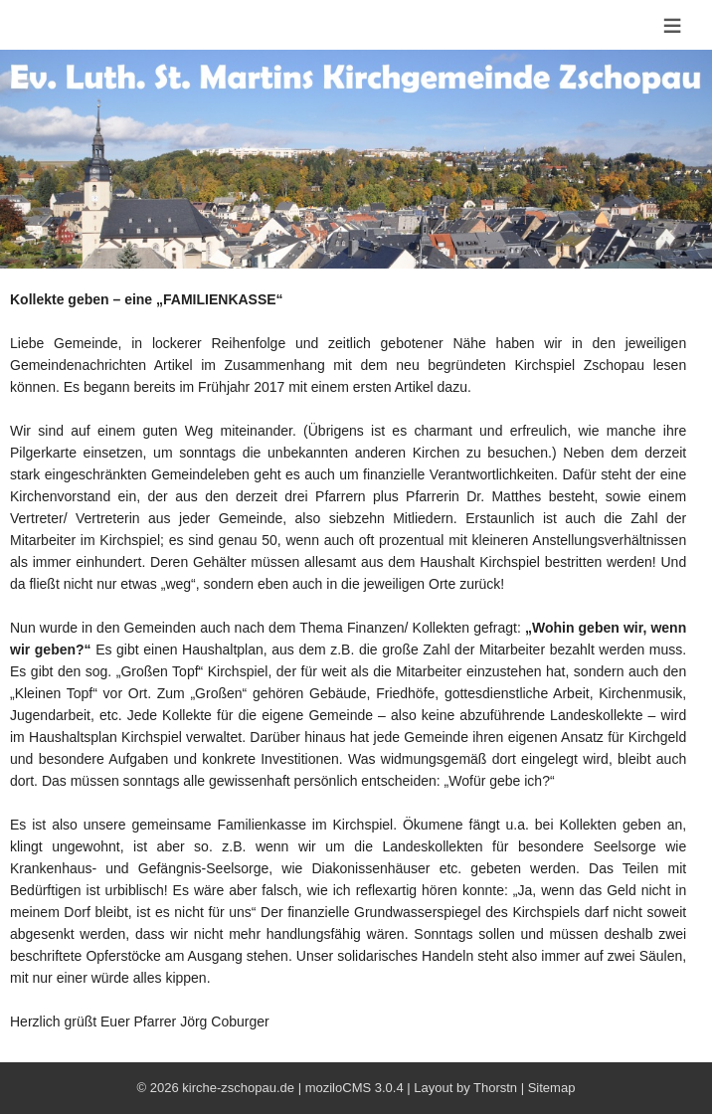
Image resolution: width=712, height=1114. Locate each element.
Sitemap (552, 1087)
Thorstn (495, 1087)
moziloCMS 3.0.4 (354, 1087)
